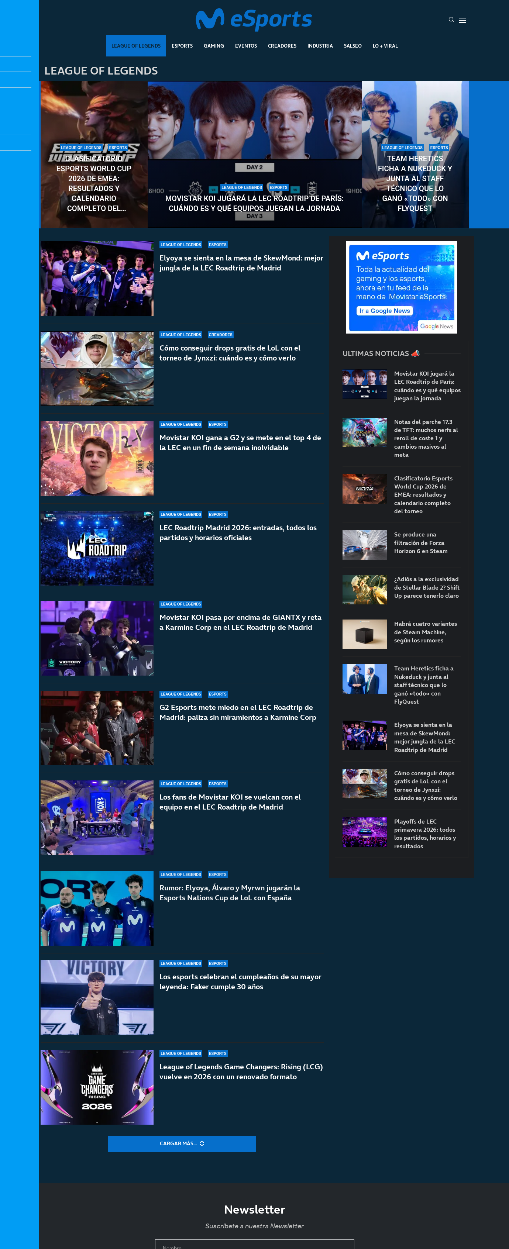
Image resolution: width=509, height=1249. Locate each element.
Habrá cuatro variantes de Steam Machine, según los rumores (425, 632)
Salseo (353, 45)
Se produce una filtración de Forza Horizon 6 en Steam (421, 542)
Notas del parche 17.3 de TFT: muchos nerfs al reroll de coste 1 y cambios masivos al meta (426, 438)
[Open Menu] (462, 20)
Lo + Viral (385, 45)
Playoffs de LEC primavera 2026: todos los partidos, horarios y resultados (425, 833)
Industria (320, 45)
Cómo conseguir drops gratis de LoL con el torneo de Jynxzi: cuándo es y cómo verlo (425, 785)
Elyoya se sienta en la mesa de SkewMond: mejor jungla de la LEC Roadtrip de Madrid (424, 737)
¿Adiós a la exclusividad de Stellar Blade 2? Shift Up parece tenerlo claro (427, 587)
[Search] (451, 20)
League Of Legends (136, 45)
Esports (182, 45)
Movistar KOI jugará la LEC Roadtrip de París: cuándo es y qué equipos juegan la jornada (254, 203)
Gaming (214, 45)
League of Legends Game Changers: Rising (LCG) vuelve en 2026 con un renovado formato (241, 1072)
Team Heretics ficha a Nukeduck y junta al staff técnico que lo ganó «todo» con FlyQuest (415, 183)
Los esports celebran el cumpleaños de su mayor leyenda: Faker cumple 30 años (240, 982)
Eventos (246, 45)
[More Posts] (182, 1144)
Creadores (282, 45)
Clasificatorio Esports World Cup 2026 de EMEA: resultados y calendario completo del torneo (93, 184)
